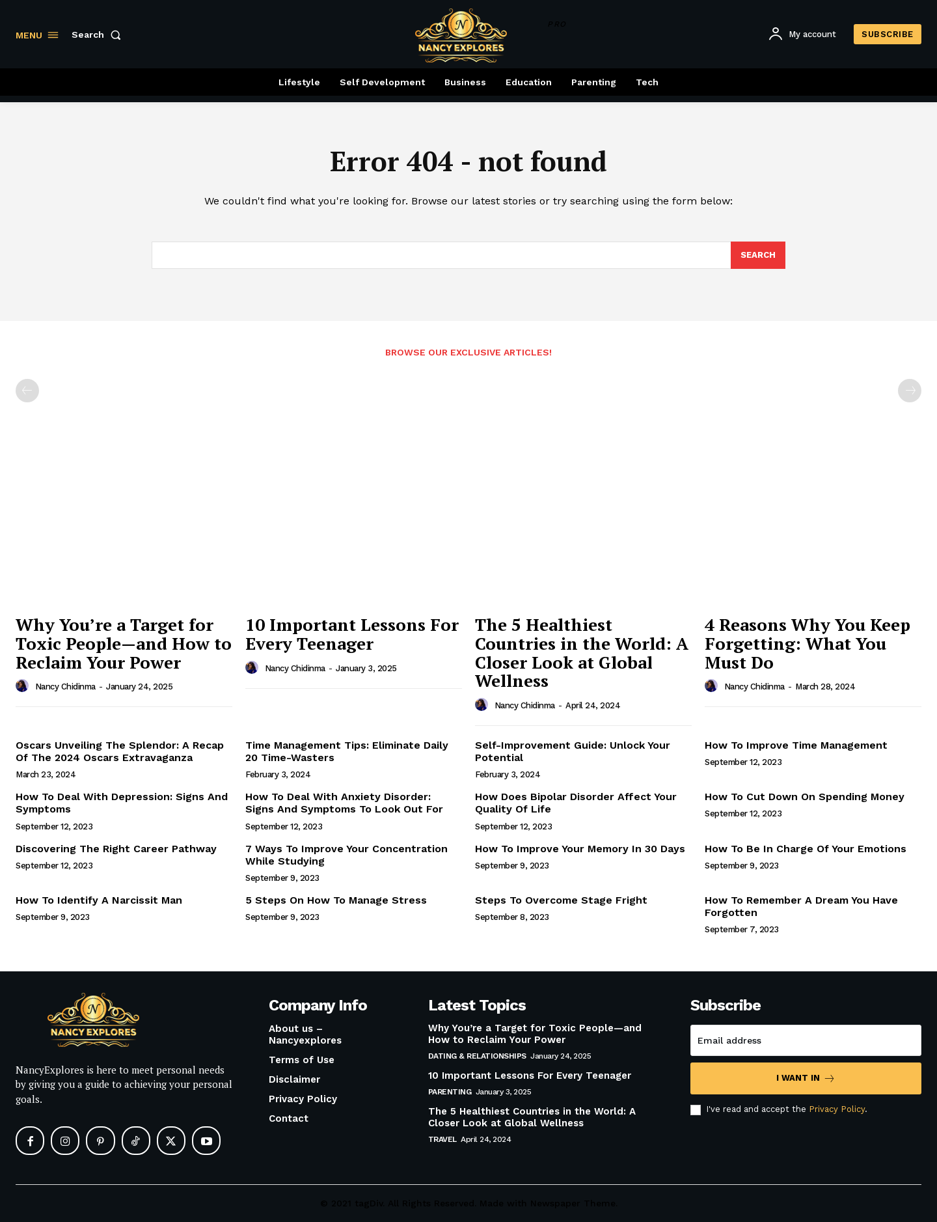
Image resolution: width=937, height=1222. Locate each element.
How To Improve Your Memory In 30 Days (580, 848)
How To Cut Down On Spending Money (804, 796)
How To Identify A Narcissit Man (99, 900)
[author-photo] (24, 686)
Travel (442, 1140)
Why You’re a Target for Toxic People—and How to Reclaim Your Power (124, 643)
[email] (805, 1041)
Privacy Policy (837, 1110)
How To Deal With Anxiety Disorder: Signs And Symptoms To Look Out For (344, 802)
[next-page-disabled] (909, 391)
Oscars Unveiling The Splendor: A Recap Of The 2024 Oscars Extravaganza (120, 751)
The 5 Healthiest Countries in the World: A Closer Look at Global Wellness (581, 653)
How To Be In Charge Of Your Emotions (805, 848)
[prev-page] (27, 391)
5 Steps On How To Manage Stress (336, 900)
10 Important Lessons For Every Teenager (352, 634)
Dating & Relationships (477, 1056)
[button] (99, 34)
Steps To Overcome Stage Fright (561, 900)
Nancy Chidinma (65, 687)
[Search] (758, 255)
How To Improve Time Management (796, 745)
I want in (805, 1079)
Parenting (450, 1092)
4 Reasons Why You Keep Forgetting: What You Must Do (807, 643)
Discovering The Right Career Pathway (116, 848)
